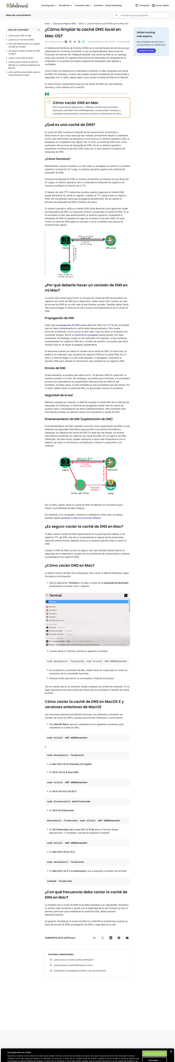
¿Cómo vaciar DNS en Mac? (20, 58)
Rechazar (154, 1055)
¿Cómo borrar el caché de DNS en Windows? (74, 960)
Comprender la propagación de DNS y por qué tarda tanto (80, 970)
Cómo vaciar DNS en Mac (19, 35)
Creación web (83, 5)
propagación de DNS (69, 325)
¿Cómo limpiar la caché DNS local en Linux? (73, 965)
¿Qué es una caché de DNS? (21, 39)
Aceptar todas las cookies (154, 1041)
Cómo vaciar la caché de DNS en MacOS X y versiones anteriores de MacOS (24, 65)
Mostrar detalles (14, 1058)
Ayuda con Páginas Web (64, 23)
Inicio (47, 23)
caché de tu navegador (86, 335)
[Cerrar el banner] (171, 1039)
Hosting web (49, 5)
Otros (81, 23)
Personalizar (154, 1048)
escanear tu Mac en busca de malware (81, 518)
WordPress (66, 5)
